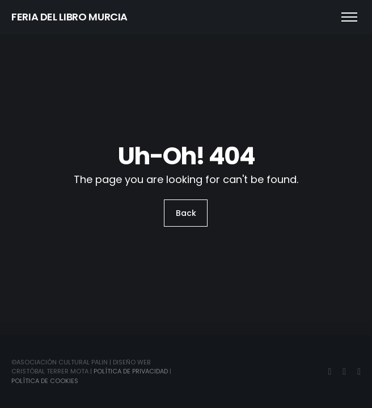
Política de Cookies (44, 380)
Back (186, 213)
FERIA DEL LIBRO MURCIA (69, 17)
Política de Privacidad (131, 371)
